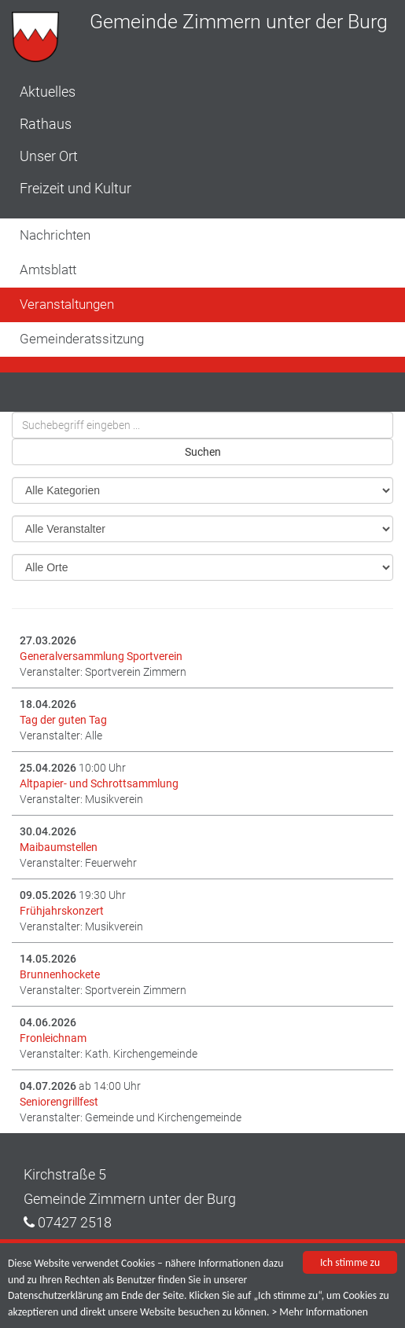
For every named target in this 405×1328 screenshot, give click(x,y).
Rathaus (46, 124)
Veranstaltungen (67, 304)
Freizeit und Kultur (75, 188)
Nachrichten (55, 235)
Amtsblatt (48, 269)
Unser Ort (49, 156)
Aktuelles (47, 91)
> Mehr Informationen (320, 1312)
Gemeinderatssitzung (82, 339)
